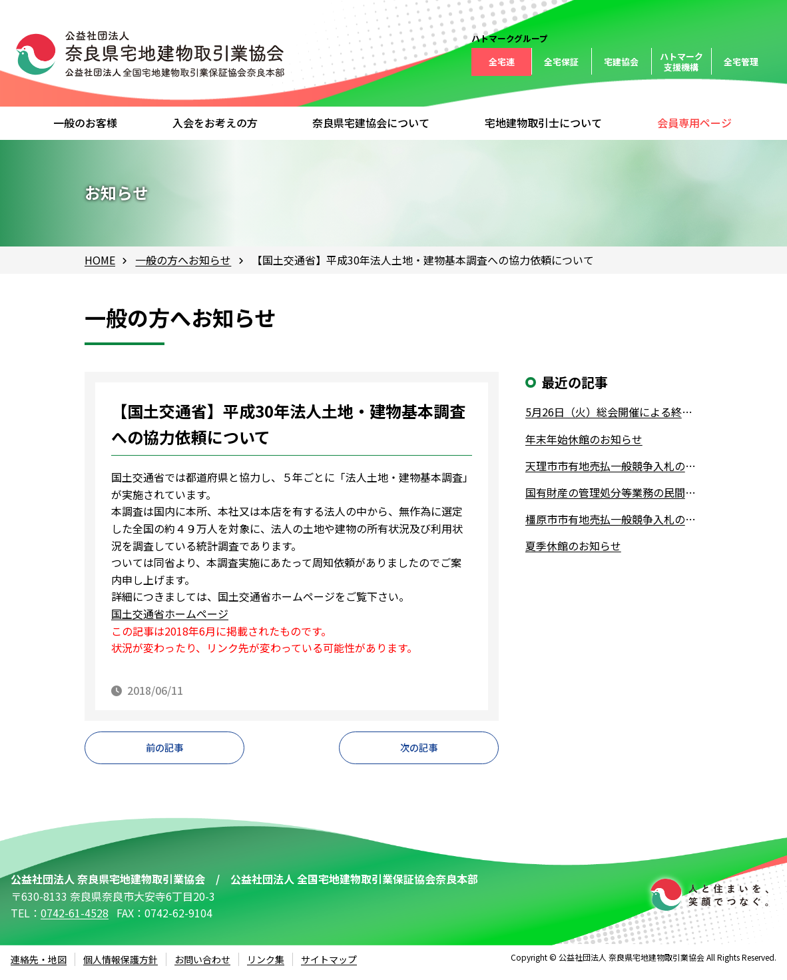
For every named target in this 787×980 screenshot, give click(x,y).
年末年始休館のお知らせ (584, 439)
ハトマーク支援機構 (681, 61)
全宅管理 (741, 61)
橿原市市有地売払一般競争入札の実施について (613, 519)
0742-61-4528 (75, 919)
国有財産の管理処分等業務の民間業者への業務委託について (613, 492)
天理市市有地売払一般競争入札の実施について (613, 466)
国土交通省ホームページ (169, 614)
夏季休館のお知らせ (573, 546)
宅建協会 (621, 61)
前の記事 (164, 751)
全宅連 (502, 61)
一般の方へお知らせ (183, 260)
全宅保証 (561, 61)
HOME (100, 260)
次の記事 (418, 751)
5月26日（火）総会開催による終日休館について (613, 412)
